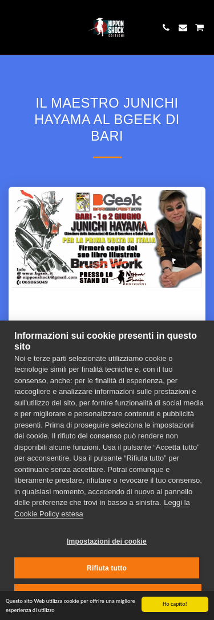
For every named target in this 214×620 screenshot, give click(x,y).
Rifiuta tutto (107, 568)
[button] (12, 27)
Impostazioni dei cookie (107, 541)
